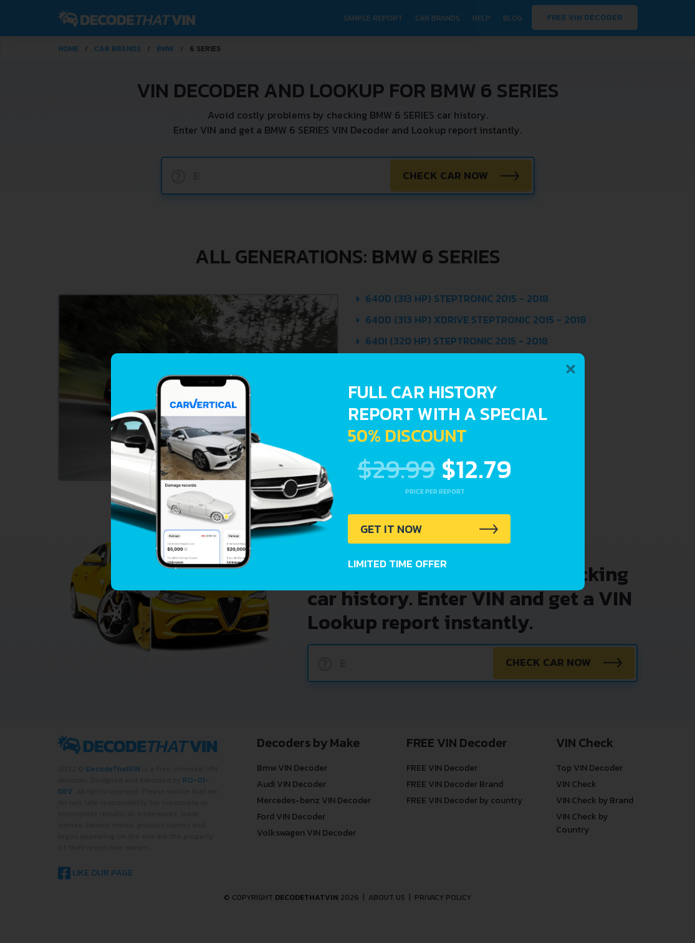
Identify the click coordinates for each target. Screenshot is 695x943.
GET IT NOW (393, 529)
